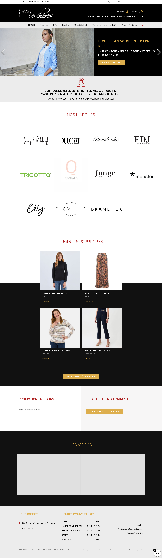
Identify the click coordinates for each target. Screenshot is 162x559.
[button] (3, 52)
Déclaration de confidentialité (107, 550)
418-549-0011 (29, 529)
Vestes (44, 25)
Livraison (140, 525)
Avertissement (123, 550)
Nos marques (129, 25)
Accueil (101, 2)
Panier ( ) (136, 12)
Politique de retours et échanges (130, 529)
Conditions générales (136, 550)
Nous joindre (138, 2)
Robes (65, 25)
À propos (111, 2)
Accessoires (81, 25)
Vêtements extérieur (104, 25)
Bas (55, 25)
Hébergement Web (60, 550)
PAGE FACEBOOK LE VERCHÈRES (104, 411)
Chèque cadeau (124, 2)
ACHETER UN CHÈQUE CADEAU (81, 376)
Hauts (32, 25)
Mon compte (121, 12)
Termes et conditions (135, 533)
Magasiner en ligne (111, 62)
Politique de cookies (90, 550)
